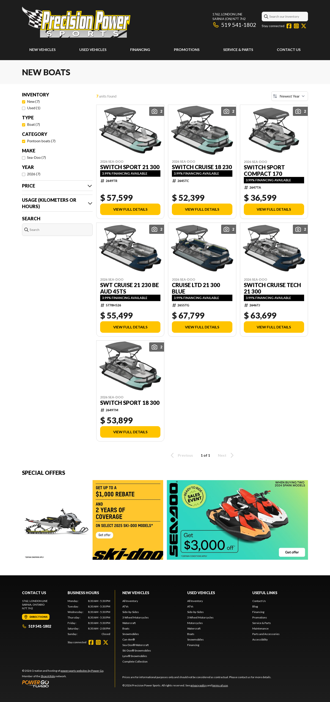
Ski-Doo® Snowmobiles (136, 650)
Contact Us (289, 49)
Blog (255, 606)
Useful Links (264, 592)
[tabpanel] (89, 617)
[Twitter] (303, 26)
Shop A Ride (48, 676)
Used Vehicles (93, 49)
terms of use (220, 685)
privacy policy (198, 685)
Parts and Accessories (266, 634)
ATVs (125, 606)
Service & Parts (238, 49)
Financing (140, 49)
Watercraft (129, 623)
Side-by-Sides (130, 612)
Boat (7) (33, 124)
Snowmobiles (130, 634)
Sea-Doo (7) (36, 157)
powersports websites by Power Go (81, 670)
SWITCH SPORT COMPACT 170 (264, 170)
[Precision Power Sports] (76, 22)
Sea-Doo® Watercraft (135, 645)
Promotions (187, 49)
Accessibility (260, 639)
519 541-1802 (234, 24)
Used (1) (33, 108)
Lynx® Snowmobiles (134, 656)
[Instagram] (296, 26)
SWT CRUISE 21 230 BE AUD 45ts (129, 288)
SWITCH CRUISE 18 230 (202, 167)
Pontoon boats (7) (41, 141)
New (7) (33, 101)
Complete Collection (135, 661)
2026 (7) (33, 174)
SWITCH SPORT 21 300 (130, 167)
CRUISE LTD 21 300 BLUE (196, 288)
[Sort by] (289, 96)
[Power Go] (63, 683)
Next (226, 455)
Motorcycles (195, 623)
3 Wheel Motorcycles (135, 617)
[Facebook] (289, 26)
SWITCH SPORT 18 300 (130, 403)
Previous (181, 455)
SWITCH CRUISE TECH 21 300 (272, 288)
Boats (125, 628)
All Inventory (130, 601)
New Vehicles (42, 49)
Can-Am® (128, 639)
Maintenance (260, 628)
